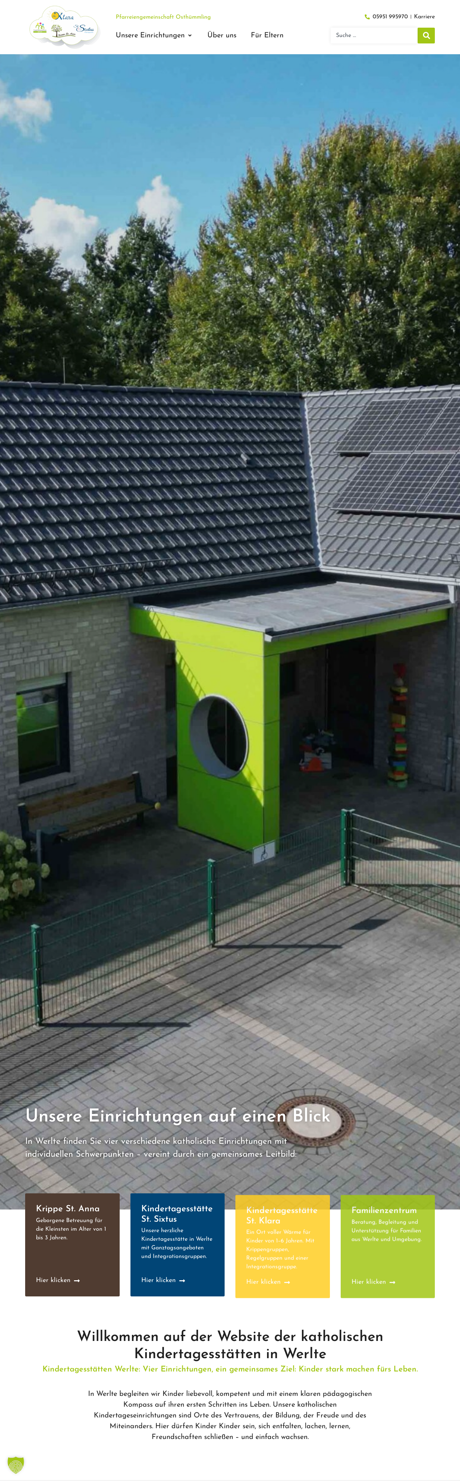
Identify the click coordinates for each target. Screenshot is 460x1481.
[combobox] (374, 35)
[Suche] (426, 35)
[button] (154, 35)
